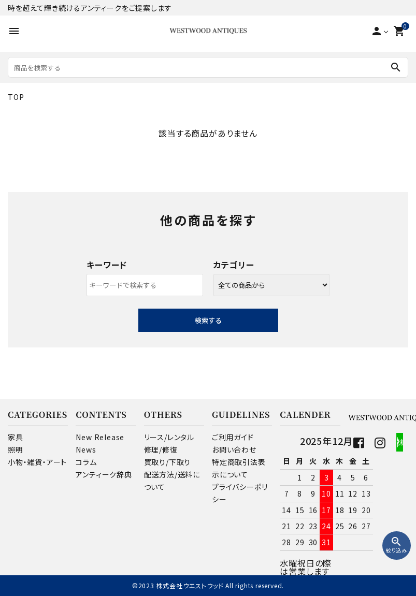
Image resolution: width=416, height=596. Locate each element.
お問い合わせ (234, 449)
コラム (86, 462)
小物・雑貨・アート (37, 462)
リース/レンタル (169, 437)
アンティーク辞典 (104, 474)
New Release (100, 437)
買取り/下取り (167, 462)
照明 (15, 449)
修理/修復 (161, 449)
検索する (208, 320)
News (86, 449)
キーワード (107, 264)
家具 (15, 437)
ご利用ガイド (233, 437)
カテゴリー (233, 264)
